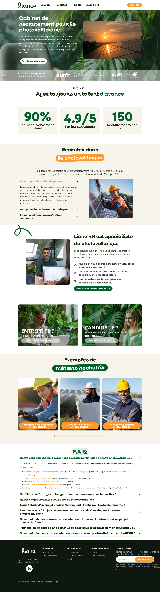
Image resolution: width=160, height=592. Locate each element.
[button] (54, 436)
